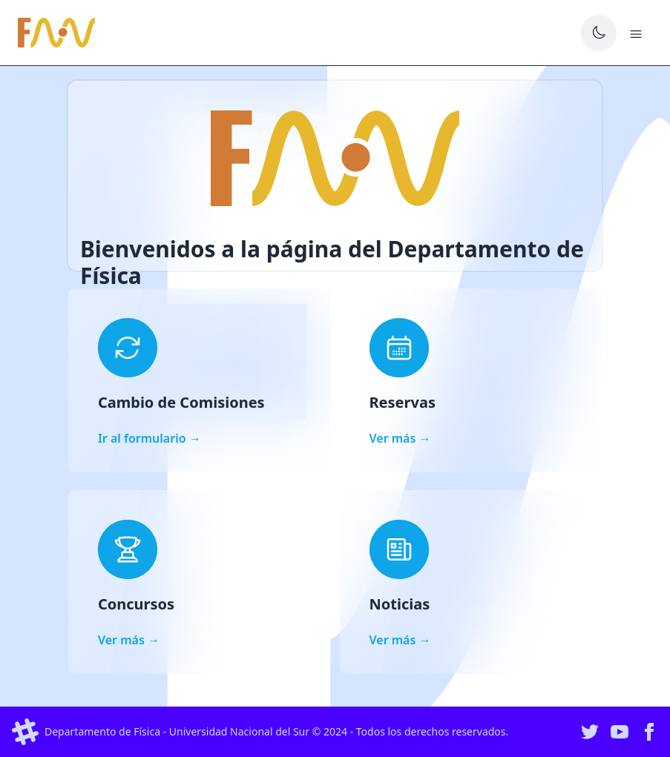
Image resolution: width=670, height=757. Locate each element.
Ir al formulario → (149, 438)
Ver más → (400, 438)
